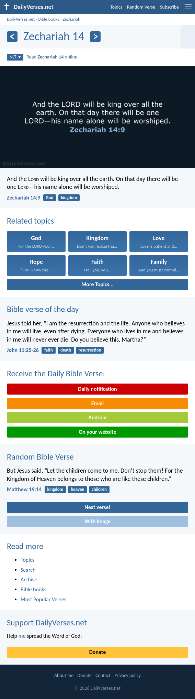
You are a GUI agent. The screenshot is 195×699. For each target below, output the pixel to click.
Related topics (30, 221)
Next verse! (97, 507)
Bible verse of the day (43, 309)
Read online (51, 57)
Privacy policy (127, 675)
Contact (103, 675)
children (99, 489)
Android (97, 417)
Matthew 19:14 (24, 489)
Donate (97, 652)
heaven (77, 489)
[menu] (188, 9)
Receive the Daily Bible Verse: (56, 373)
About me (63, 675)
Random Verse (141, 7)
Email (97, 403)
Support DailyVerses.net (47, 622)
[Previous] (12, 36)
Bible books (48, 19)
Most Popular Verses (43, 599)
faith (48, 350)
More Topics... (97, 284)
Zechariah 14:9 (23, 197)
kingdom (69, 197)
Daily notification (97, 389)
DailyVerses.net (21, 19)
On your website (97, 432)
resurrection (90, 350)
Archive (29, 579)
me (22, 636)
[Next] (95, 36)
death (65, 350)
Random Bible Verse (40, 457)
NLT (15, 57)
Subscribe (169, 7)
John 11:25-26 (23, 350)
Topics (116, 7)
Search (28, 570)
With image (97, 521)
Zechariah (71, 19)
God (49, 197)
